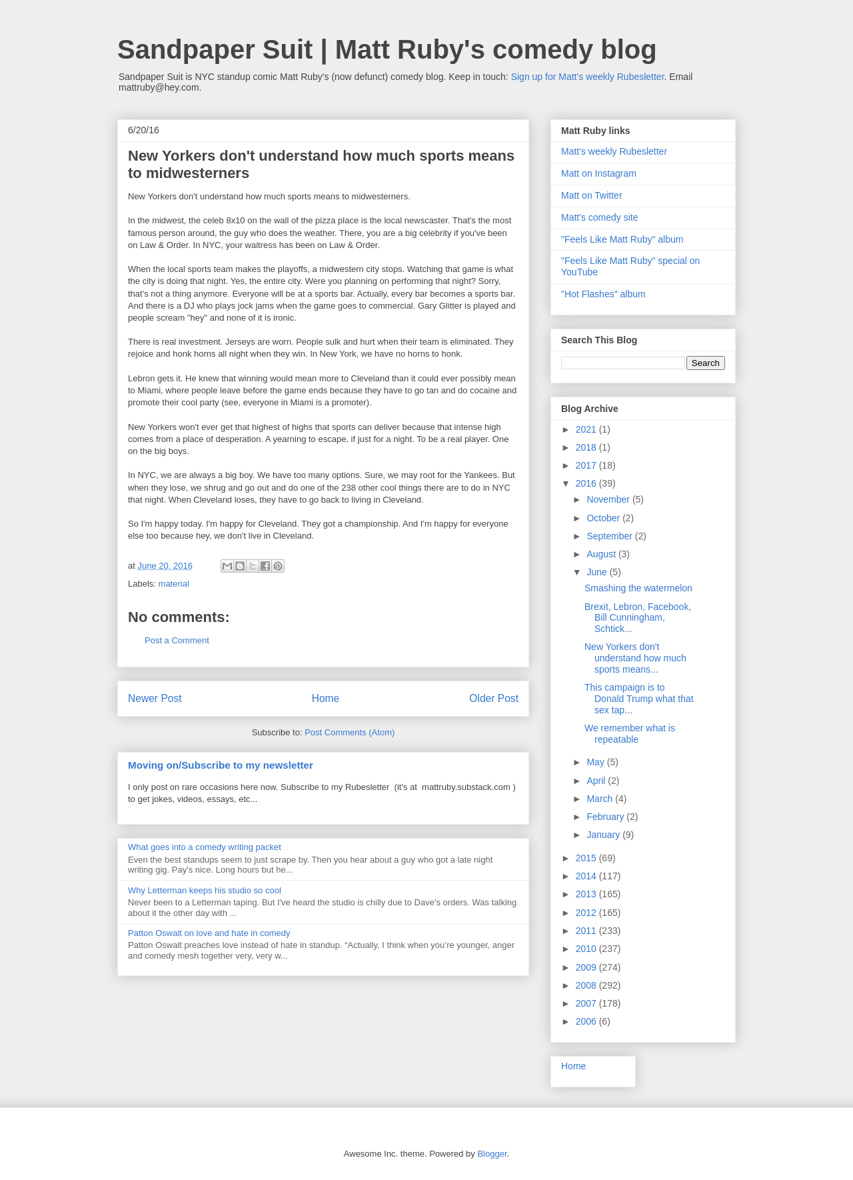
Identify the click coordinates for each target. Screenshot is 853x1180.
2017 (587, 465)
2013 (587, 894)
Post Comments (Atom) (350, 732)
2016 (587, 483)
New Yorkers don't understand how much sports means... (635, 658)
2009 (587, 967)
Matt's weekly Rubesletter (614, 151)
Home (326, 698)
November (609, 499)
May (596, 762)
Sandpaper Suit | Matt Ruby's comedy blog (387, 49)
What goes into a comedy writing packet (204, 847)
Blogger (491, 1154)
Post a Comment (177, 640)
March (600, 798)
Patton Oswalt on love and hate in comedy (209, 933)
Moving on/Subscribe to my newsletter (220, 765)
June (597, 572)
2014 (587, 876)
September (610, 536)
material (174, 584)
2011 (587, 930)
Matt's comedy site (599, 217)
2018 (587, 447)
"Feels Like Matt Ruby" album (622, 239)
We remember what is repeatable (629, 734)
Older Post (493, 698)
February (606, 816)
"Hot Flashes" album (603, 294)
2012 (587, 912)
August (602, 554)
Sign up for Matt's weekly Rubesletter (587, 76)
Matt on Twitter (591, 195)
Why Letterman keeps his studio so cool (204, 890)
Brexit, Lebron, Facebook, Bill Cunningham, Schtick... (637, 618)
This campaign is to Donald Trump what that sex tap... (639, 698)
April (597, 780)
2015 (587, 858)
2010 (587, 948)
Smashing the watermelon (638, 588)
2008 (587, 985)
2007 (587, 1003)
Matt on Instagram (598, 173)
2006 (587, 1021)
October (604, 518)
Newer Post (155, 698)
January (604, 834)
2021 (587, 429)
